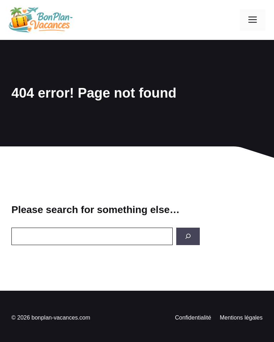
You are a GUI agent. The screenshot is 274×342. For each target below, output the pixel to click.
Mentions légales (241, 318)
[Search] (188, 236)
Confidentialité (193, 318)
